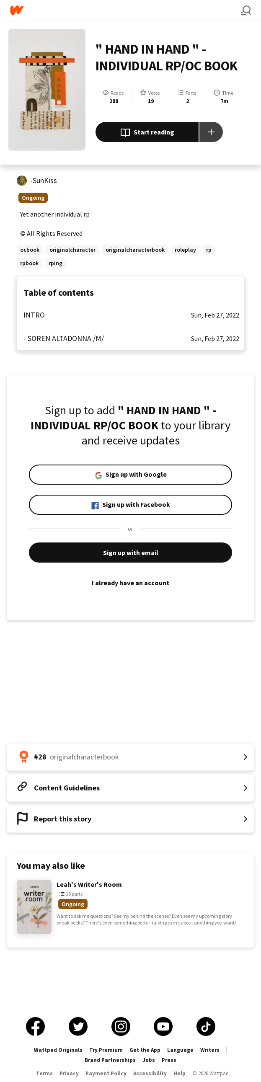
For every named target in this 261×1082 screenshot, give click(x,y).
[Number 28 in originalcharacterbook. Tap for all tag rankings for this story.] (130, 757)
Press (169, 1060)
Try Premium (106, 1050)
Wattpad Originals (58, 1050)
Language (180, 1050)
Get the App (144, 1050)
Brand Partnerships (110, 1060)
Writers (210, 1050)
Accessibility (150, 1073)
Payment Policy (106, 1073)
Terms (44, 1073)
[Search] (246, 10)
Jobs (148, 1060)
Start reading (147, 133)
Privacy (69, 1073)
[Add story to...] (211, 132)
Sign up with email (130, 552)
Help (179, 1073)
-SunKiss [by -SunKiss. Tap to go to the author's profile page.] (43, 180)
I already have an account (130, 583)
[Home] (125, 10)
